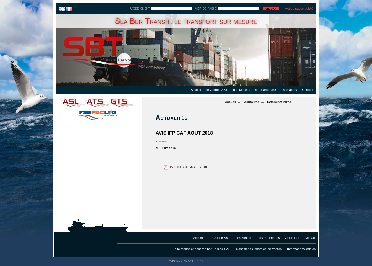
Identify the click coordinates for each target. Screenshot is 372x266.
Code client (140, 8)
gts (125, 102)
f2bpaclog (97, 113)
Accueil (196, 89)
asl (70, 102)
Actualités (290, 89)
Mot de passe (206, 8)
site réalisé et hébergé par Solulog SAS (202, 248)
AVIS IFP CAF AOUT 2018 (188, 167)
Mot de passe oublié (299, 8)
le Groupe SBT (216, 89)
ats (97, 102)
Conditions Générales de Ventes (259, 248)
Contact (307, 89)
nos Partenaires (266, 89)
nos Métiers (241, 89)
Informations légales (301, 248)
